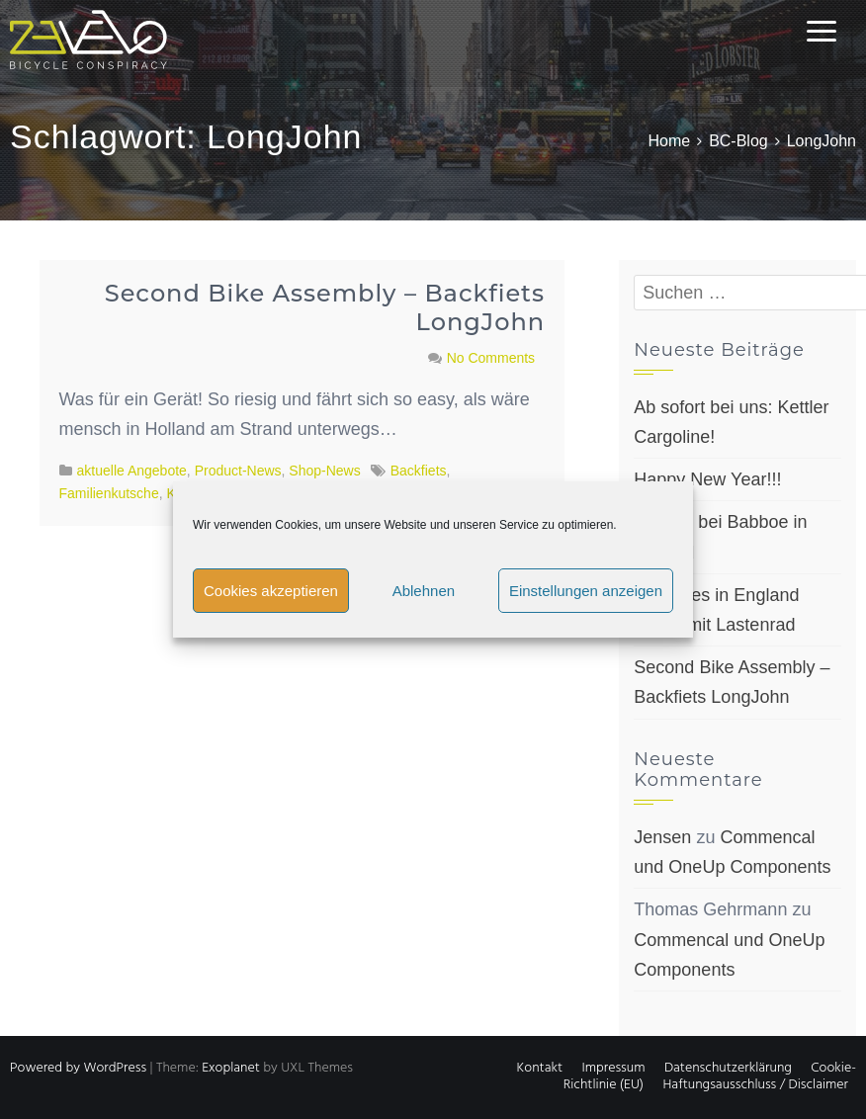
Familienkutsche (109, 493)
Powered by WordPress (78, 1068)
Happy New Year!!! (707, 479)
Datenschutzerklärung (728, 1068)
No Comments (491, 358)
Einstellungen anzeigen (585, 590)
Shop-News (324, 470)
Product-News (238, 470)
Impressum (613, 1068)
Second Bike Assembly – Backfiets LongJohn (325, 307)
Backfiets (418, 470)
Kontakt (540, 1068)
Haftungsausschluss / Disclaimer (755, 1085)
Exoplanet (231, 1068)
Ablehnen (423, 590)
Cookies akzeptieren (271, 590)
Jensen (662, 837)
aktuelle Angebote (132, 470)
